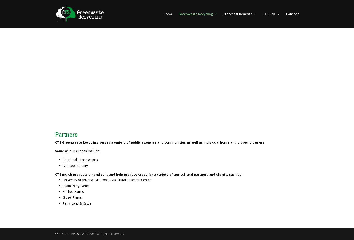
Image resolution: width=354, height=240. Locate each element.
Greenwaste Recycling (196, 14)
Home (168, 14)
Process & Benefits (237, 14)
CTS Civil (269, 14)
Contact (292, 14)
